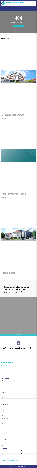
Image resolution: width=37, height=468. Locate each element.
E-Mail (6, 8)
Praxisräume (8, 272)
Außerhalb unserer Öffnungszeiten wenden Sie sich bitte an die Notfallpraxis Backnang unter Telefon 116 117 (15, 380)
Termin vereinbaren (4, 368)
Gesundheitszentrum (13, 115)
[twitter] (2, 445)
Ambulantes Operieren (14, 193)
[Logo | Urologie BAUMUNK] (12, 1)
